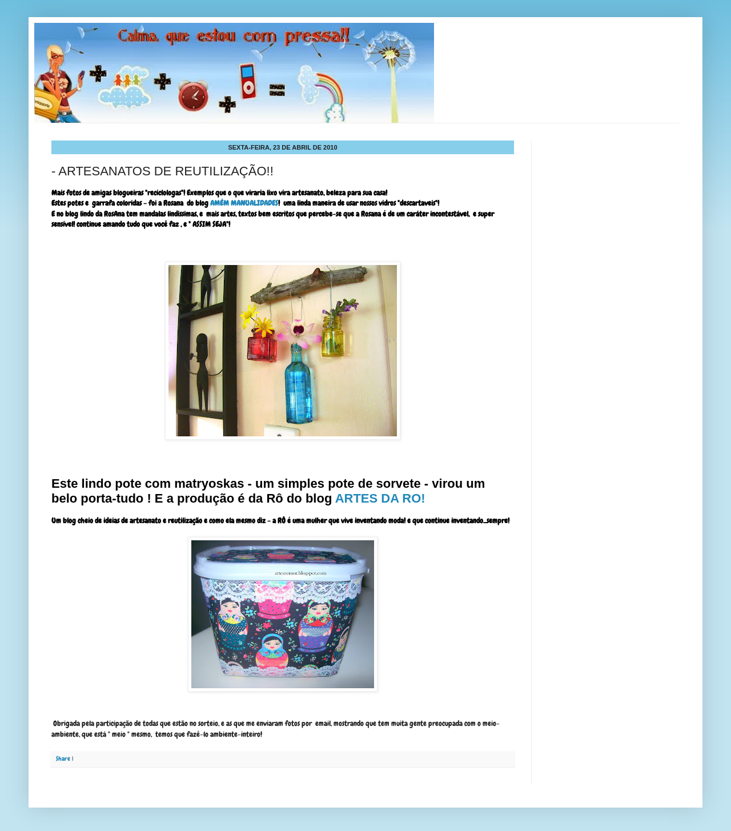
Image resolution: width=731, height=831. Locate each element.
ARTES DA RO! (380, 498)
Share (63, 758)
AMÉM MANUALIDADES (244, 203)
